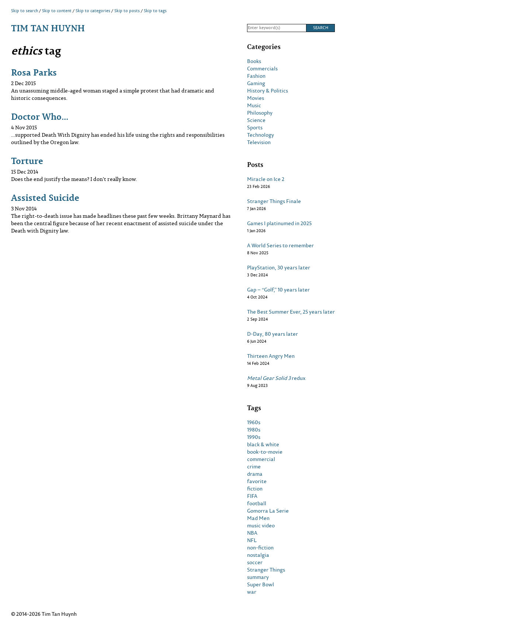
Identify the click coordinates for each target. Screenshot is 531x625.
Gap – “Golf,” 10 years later (278, 289)
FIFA (252, 496)
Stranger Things (266, 569)
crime (254, 466)
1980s (253, 429)
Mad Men (258, 518)
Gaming (256, 83)
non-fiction (260, 547)
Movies (255, 98)
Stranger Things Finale (274, 201)
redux (276, 378)
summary (258, 577)
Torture (27, 160)
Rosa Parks (34, 72)
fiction (255, 488)
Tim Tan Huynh (48, 28)
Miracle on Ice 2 (265, 179)
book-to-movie (264, 451)
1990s (253, 437)
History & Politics (267, 90)
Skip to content (57, 11)
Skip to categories (93, 11)
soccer (255, 562)
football (256, 503)
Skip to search (24, 11)
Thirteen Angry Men (271, 356)
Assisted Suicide (45, 197)
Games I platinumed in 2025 (279, 223)
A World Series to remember (280, 245)
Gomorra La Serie (268, 510)
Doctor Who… (39, 116)
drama (255, 474)
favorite (257, 481)
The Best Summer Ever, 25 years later (291, 311)
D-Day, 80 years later (272, 334)
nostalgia (258, 555)
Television (259, 142)
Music (254, 105)
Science (256, 120)
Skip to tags (155, 11)
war (251, 592)
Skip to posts (127, 11)
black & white (263, 444)
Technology (260, 135)
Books (254, 61)
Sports (255, 127)
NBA (252, 533)
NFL (252, 540)
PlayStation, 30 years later (278, 267)
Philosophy (260, 112)
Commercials (262, 68)
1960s (253, 422)
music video (261, 525)
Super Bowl (260, 584)
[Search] (276, 28)
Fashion (256, 76)
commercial (261, 459)
